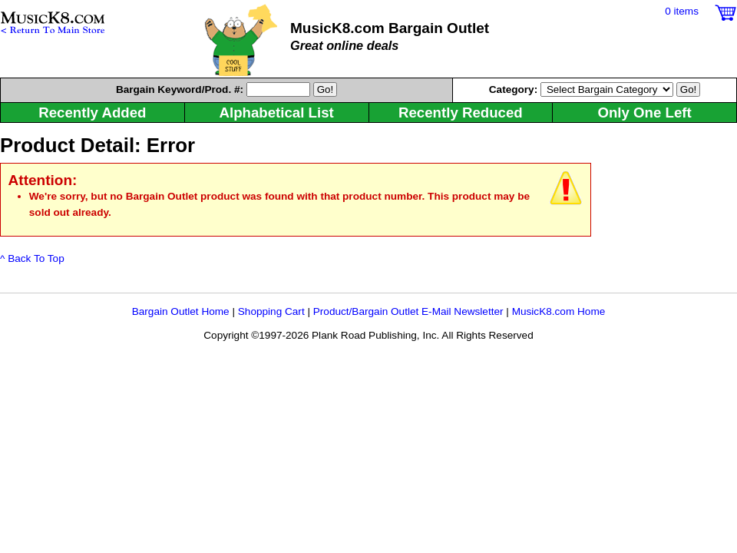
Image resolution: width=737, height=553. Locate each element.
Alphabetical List (276, 112)
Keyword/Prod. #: (179, 89)
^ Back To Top (32, 258)
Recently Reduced (460, 112)
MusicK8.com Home (559, 311)
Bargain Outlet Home (181, 311)
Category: (514, 89)
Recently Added (92, 112)
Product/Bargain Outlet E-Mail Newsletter (408, 311)
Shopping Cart (271, 311)
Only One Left (644, 112)
